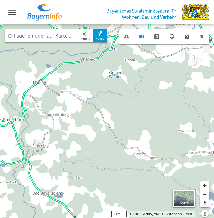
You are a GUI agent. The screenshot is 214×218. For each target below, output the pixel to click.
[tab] (126, 36)
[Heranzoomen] (204, 185)
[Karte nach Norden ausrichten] (204, 203)
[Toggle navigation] (12, 12)
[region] (107, 121)
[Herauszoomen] (204, 194)
